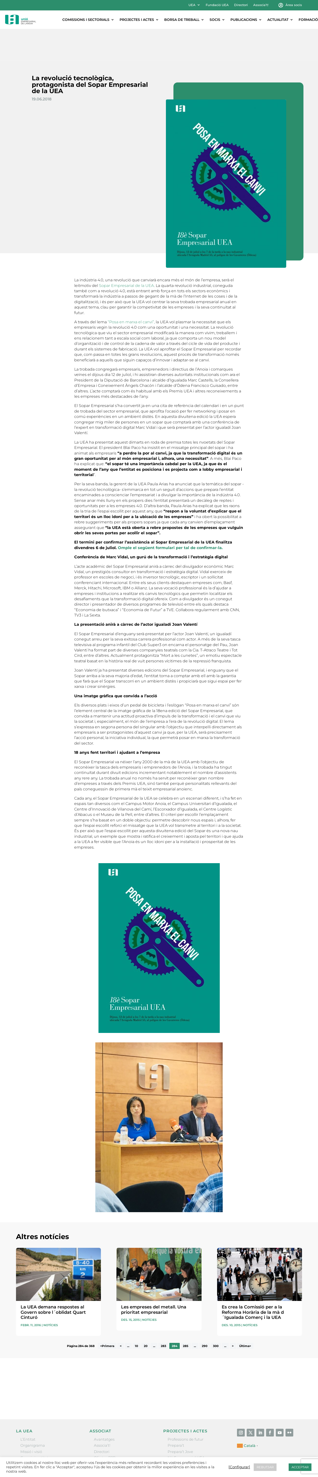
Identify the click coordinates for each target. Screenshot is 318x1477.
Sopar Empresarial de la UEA (126, 253)
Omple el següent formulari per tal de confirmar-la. (170, 515)
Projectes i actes (137, 19)
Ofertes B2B (104, 1425)
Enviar (291, 1368)
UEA (192, 5)
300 (216, 1314)
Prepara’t (176, 1413)
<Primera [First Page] (107, 1314)
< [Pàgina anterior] (121, 1314)
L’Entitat (27, 1407)
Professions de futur (186, 1407)
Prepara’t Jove (180, 1419)
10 (136, 1314)
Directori (241, 5)
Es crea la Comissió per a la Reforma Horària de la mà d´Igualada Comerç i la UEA (253, 1280)
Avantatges (104, 1407)
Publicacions (243, 19)
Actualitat (277, 19)
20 (145, 1314)
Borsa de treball (181, 19)
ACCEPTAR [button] (300, 1467)
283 (163, 1314)
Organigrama (32, 1413)
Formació (308, 19)
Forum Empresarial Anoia (191, 1431)
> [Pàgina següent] (233, 1314)
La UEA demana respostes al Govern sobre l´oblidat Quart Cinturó (53, 1280)
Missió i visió (31, 1419)
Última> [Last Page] (245, 1314)
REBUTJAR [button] (265, 1467)
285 (185, 1314)
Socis (215, 19)
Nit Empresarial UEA (186, 1425)
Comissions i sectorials (85, 19)
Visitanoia (176, 1444)
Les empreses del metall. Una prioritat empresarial (153, 1277)
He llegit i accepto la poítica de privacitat (225, 1359)
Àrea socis (293, 5)
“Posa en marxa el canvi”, (131, 290)
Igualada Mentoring (185, 1438)
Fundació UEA (217, 5)
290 (204, 1314)
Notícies (50, 1293)
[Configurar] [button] (239, 1467)
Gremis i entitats (35, 1425)
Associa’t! (260, 5)
